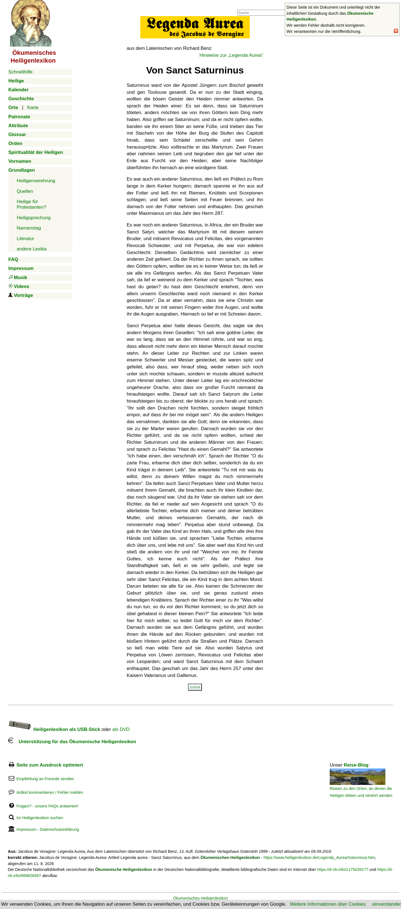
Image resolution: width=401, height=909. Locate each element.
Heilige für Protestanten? (31, 204)
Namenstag (29, 228)
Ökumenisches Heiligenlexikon (200, 898)
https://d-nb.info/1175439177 (342, 869)
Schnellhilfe (20, 72)
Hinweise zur (231, 55)
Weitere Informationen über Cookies (328, 904)
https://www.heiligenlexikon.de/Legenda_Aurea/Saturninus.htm (319, 857)
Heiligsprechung (34, 217)
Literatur (25, 238)
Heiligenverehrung (36, 180)
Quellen (25, 191)
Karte (33, 107)
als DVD (120, 729)
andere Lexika (32, 249)
